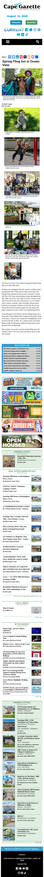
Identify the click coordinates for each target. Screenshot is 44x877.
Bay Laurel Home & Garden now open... (16, 361)
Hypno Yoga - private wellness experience (14, 629)
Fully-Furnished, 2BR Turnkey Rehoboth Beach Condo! (28, 791)
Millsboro (20, 711)
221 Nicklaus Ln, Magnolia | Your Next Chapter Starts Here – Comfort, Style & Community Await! (16, 538)
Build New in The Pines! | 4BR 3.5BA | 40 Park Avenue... (28, 777)
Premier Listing (22, 452)
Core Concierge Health (12, 676)
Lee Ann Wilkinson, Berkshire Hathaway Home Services (28, 745)
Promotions (18, 596)
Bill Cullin (23, 462)
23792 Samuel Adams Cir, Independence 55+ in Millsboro (28, 708)
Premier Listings (22, 703)
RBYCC (20, 816)
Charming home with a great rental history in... (27, 830)
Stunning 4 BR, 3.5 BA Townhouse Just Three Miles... (28, 721)
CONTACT (22, 855)
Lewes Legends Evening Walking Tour (15, 637)
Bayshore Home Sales (12, 481)
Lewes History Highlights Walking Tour (15, 681)
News (28, 596)
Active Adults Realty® (12, 541)
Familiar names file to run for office (15, 368)
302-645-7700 (22, 864)
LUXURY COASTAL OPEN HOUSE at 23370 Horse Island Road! (28, 738)
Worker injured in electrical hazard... (15, 358)
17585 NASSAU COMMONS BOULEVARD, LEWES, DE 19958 (22, 859)
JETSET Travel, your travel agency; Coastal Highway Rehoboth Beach (16, 689)
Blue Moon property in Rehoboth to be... (17, 348)
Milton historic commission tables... (15, 363)
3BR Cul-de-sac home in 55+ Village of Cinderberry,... (27, 751)
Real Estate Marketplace (22, 471)
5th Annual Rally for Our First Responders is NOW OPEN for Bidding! (14, 654)
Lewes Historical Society (13, 640)
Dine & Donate (8, 608)
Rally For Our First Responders (15, 658)
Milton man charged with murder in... (15, 353)
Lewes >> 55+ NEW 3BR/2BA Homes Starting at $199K (16, 578)
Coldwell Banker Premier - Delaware (16, 508)
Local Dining (22, 603)
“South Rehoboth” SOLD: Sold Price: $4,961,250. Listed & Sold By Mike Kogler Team (15, 558)
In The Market (22, 624)
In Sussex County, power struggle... (15, 351)
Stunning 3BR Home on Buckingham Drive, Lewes (16, 477)
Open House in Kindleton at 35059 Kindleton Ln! (27, 764)
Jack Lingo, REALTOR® (27, 756)
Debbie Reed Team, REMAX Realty (27, 783)
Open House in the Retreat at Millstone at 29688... (27, 804)
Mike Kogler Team (11, 491)
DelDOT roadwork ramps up (13, 370)
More (37, 617)
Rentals (36, 596)
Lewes (19, 742)
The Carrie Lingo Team (27, 820)
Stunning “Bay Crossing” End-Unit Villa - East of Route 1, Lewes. (15, 518)
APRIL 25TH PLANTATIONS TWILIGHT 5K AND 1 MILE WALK (14, 663)
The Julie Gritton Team (27, 769)
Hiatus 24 (8, 632)
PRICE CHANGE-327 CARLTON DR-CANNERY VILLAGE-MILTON (16, 568)
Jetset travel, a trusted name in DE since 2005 (15, 693)
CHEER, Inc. (9, 610)
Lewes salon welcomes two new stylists (17, 365)
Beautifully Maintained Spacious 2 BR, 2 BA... (29, 457)
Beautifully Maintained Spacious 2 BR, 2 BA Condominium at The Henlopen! (15, 588)
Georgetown (20, 754)
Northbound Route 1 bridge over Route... (17, 356)
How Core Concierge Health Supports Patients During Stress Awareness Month (14, 672)
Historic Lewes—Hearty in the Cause (16, 644)
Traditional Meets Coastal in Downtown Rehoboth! (13, 548)
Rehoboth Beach (22, 460)
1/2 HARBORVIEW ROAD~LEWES (16, 506)
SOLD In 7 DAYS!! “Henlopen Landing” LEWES (14, 487)
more (37, 696)
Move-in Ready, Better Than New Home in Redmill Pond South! (15, 528)
